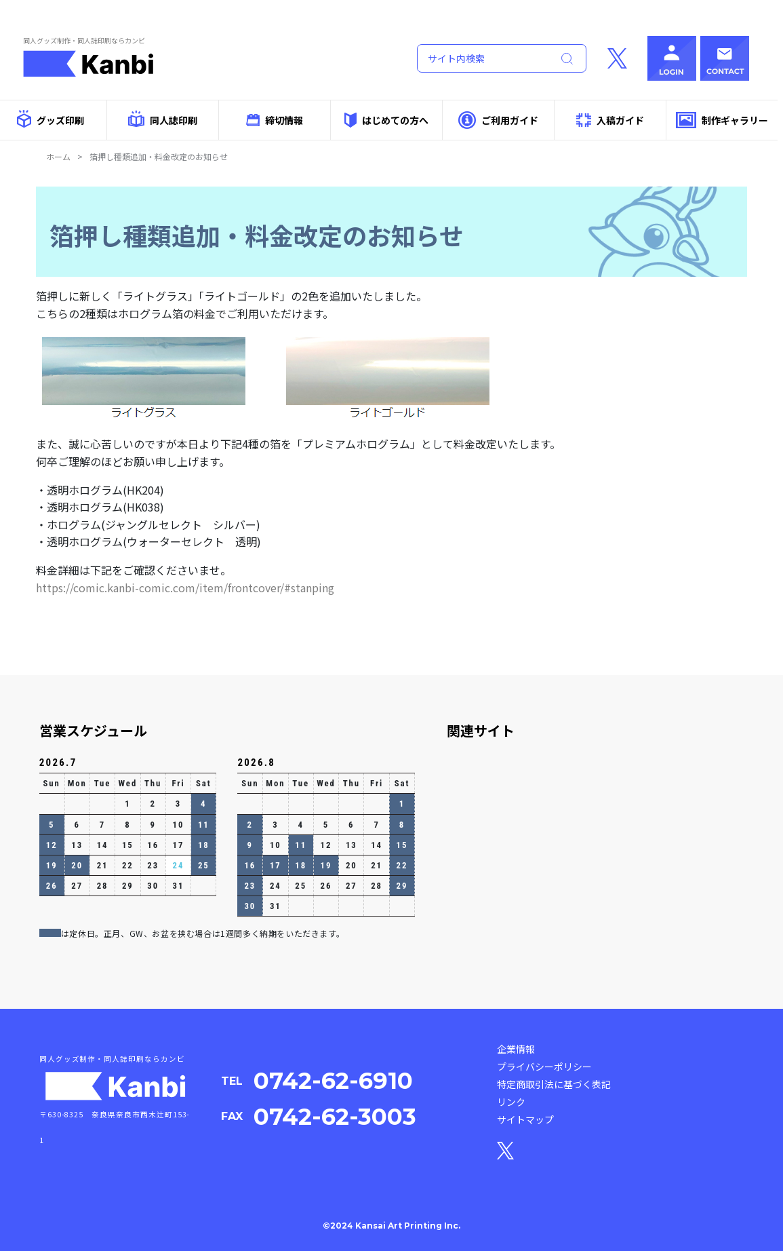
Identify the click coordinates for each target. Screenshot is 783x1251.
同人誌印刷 (162, 119)
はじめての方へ (386, 120)
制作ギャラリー (721, 120)
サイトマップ (525, 1119)
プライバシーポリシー (544, 1066)
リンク (511, 1102)
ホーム (58, 156)
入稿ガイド (610, 120)
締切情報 (274, 120)
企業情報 (516, 1049)
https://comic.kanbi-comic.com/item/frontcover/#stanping (185, 587)
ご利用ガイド (498, 119)
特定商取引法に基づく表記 (554, 1084)
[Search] (482, 58)
